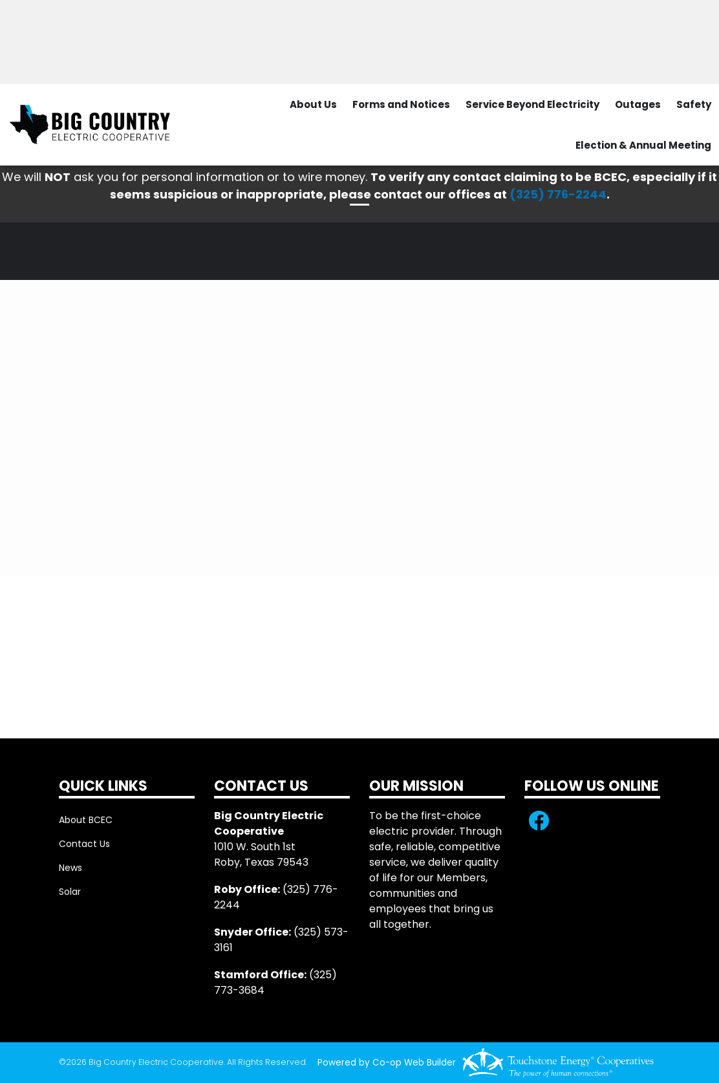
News (70, 867)
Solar (70, 891)
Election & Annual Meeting (643, 145)
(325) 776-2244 (558, 194)
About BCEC (86, 819)
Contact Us (84, 843)
